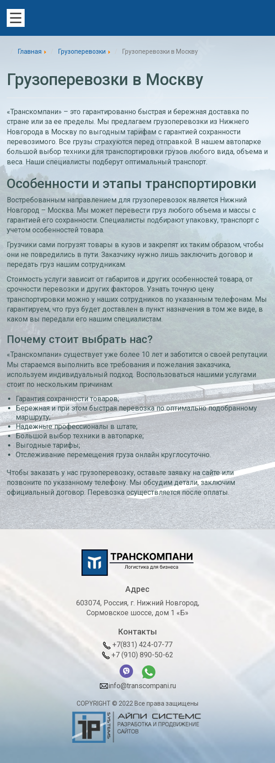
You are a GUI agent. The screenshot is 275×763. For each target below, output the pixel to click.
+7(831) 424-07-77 (137, 644)
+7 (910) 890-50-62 (137, 655)
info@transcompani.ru (137, 686)
